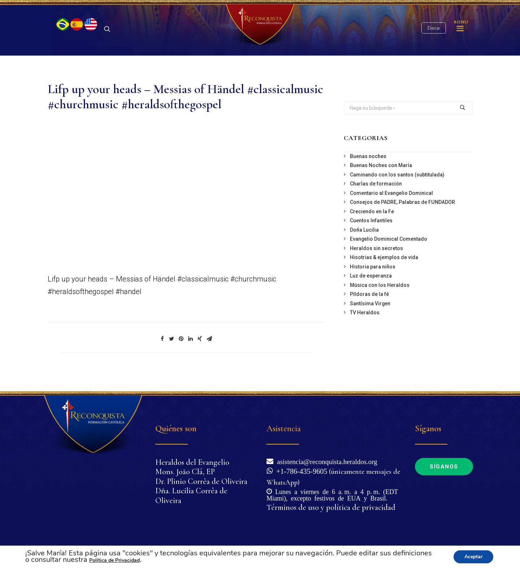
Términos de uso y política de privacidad (330, 507)
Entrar (433, 34)
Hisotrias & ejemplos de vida (384, 270)
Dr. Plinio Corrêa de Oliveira (201, 481)
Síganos (444, 466)
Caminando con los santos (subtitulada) (397, 187)
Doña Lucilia (364, 242)
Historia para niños (372, 279)
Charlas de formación (376, 196)
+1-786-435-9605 (300, 470)
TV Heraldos (365, 325)
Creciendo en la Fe (372, 224)
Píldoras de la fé (369, 307)
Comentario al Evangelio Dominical (391, 206)
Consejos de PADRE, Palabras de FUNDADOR (402, 215)
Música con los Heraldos (380, 298)
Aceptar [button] (473, 556)
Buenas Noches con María (381, 178)
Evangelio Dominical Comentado (388, 251)
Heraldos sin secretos (376, 261)
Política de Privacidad (114, 560)
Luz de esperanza (371, 288)
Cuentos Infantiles (371, 233)
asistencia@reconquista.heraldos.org (325, 461)
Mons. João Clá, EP (185, 471)
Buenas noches (368, 169)
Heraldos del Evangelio (192, 462)
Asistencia (283, 428)
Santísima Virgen (370, 316)
